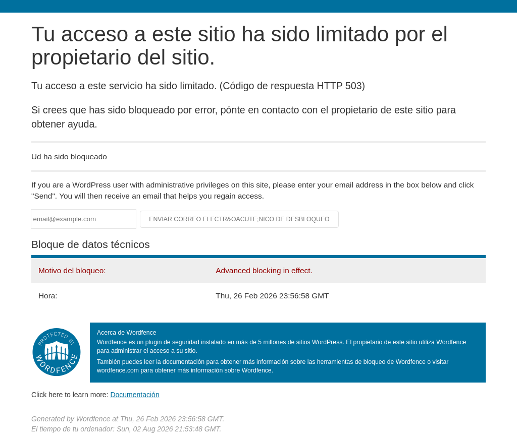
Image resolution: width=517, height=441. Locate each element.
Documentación (134, 395)
